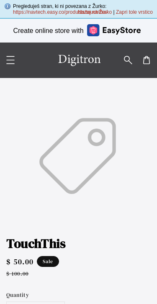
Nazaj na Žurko (95, 12)
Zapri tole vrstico (134, 12)
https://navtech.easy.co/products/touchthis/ (60, 12)
